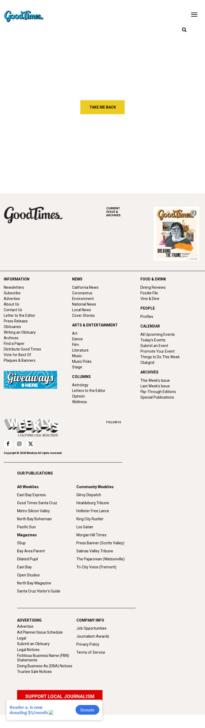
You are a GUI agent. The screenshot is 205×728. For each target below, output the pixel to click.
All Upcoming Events (157, 334)
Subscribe (12, 293)
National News (84, 304)
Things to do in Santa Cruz (177, 146)
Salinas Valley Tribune (94, 551)
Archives (11, 338)
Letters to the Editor (88, 390)
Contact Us (13, 310)
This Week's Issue (155, 380)
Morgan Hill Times (91, 535)
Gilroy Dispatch (88, 495)
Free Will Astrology (112, 144)
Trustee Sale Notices (34, 671)
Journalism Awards (92, 636)
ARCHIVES (130, 212)
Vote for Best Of (17, 355)
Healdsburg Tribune (92, 503)
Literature (80, 350)
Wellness (79, 402)
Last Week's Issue (155, 386)
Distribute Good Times (22, 349)
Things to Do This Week (160, 357)
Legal (21, 638)
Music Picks (82, 361)
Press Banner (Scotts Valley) (100, 543)
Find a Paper (14, 343)
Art (74, 333)
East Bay (24, 567)
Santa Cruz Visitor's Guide (38, 591)
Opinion (78, 396)
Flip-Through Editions (158, 392)
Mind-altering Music (182, 167)
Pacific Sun (26, 527)
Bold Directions (39, 167)
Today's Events (152, 340)
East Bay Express (31, 495)
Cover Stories (83, 315)
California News (85, 287)
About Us (11, 304)
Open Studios (28, 575)
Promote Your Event (157, 351)
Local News (81, 310)
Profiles (146, 316)
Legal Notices (28, 650)
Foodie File (149, 293)
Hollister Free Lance (92, 511)
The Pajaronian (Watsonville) (100, 559)
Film (75, 344)
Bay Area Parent (31, 551)
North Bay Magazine (34, 583)
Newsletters (14, 287)
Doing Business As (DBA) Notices (44, 666)
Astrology (80, 385)
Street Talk (35, 144)
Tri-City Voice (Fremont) (96, 567)
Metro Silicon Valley (33, 511)
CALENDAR (150, 326)
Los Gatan (84, 527)
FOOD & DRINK (153, 279)
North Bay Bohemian (34, 519)
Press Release (16, 321)
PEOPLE (147, 308)
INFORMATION (16, 279)
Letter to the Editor (19, 315)
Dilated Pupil (27, 559)
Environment (83, 298)
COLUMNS (81, 377)
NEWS (77, 279)
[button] (184, 30)
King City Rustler (90, 519)
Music (77, 356)
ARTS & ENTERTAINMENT (95, 325)
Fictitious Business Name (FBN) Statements (43, 657)
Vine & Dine (149, 298)
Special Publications (157, 397)
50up (21, 543)
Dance (77, 339)
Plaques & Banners (20, 360)
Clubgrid (147, 362)
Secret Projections (111, 167)
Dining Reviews (153, 287)
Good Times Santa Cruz (37, 503)
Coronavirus (82, 293)
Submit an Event (154, 346)
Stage (77, 367)
